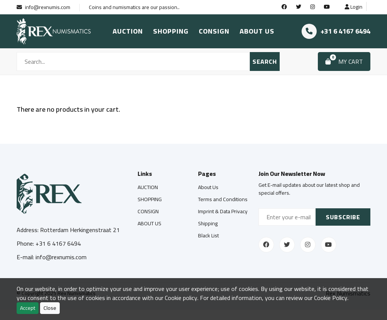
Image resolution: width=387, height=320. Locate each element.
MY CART (344, 60)
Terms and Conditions (223, 199)
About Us (208, 187)
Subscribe (343, 217)
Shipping (208, 223)
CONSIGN (214, 31)
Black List (208, 235)
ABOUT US (257, 31)
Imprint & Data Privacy (223, 211)
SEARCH (264, 61)
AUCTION (128, 31)
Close (49, 308)
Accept (27, 308)
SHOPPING (171, 31)
